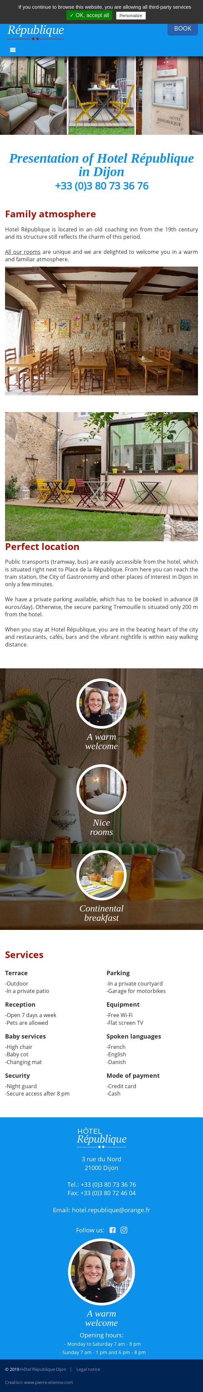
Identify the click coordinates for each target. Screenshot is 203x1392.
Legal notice (88, 1369)
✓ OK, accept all (89, 15)
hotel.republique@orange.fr (111, 1210)
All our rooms (23, 252)
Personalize (131, 15)
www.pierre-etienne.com (48, 1382)
